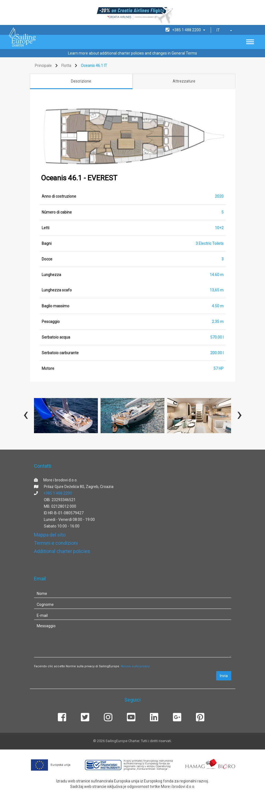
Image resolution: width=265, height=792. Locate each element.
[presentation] (26, 414)
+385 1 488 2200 (57, 493)
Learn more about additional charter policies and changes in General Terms (132, 53)
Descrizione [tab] (81, 81)
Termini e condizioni (56, 543)
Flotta (66, 65)
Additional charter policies (62, 551)
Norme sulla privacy (135, 666)
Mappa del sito (49, 535)
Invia (224, 676)
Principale (43, 65)
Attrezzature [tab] (184, 81)
